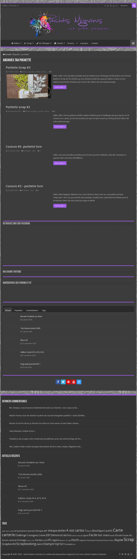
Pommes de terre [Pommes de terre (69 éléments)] (102, 540)
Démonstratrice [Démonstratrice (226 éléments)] (61, 535)
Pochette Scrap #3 (18, 67)
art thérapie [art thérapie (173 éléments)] (50, 530)
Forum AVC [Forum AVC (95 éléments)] (127, 535)
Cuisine (58, 43)
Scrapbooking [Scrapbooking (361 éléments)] (26, 544)
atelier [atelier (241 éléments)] (62, 530)
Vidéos (16, 43)
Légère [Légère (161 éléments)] (55, 540)
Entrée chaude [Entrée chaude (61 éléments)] (77, 536)
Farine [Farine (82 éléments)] (112, 535)
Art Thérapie (43, 43)
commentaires (32, 310)
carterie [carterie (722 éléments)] (8, 535)
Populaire (18, 310)
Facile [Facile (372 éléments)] (93, 535)
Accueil (6, 43)
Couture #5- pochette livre (24, 146)
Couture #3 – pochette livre (24, 186)
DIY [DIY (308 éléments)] (48, 535)
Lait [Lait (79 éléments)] (44, 540)
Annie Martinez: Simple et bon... (22, 431)
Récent (8, 310)
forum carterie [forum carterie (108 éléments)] (9, 540)
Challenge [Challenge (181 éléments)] (21, 535)
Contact (94, 43)
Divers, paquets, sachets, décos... (34, 72)
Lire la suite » (60, 87)
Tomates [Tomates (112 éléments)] (68, 544)
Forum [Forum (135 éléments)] (118, 535)
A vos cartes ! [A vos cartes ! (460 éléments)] (76, 530)
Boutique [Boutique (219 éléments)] (98, 530)
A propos (84, 43)
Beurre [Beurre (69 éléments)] (89, 531)
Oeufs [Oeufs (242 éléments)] (75, 540)
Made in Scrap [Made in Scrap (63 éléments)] (65, 540)
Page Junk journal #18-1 (30, 364)
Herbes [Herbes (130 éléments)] (39, 540)
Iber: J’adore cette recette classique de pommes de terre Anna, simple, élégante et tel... (45, 447)
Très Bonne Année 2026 (30, 328)
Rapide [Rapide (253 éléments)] (119, 540)
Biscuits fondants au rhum (31, 316)
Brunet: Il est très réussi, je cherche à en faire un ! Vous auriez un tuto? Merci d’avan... (44, 423)
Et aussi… (72, 43)
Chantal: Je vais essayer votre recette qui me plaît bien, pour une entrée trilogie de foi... (45, 439)
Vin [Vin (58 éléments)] (74, 544)
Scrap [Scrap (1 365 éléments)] (129, 539)
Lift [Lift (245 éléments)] (48, 540)
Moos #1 (24, 340)
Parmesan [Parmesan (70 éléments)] (91, 540)
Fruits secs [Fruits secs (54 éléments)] (31, 540)
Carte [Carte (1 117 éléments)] (118, 530)
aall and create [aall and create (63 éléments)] (8, 531)
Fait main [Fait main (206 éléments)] (103, 535)
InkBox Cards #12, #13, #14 (32, 352)
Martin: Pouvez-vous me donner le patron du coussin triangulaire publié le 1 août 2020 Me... (47, 415)
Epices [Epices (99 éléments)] (86, 535)
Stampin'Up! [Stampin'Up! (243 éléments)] (51, 544)
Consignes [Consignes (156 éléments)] (32, 535)
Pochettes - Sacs (29, 151)
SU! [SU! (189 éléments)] (62, 544)
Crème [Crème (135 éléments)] (42, 535)
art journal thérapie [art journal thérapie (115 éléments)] (34, 531)
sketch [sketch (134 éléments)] (39, 544)
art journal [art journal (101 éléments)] (19, 531)
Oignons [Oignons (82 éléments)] (82, 540)
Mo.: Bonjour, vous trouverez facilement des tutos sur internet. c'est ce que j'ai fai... (43, 408)
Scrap (28, 43)
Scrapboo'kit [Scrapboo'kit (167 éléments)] (9, 544)
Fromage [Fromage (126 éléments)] (21, 540)
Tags (44, 310)
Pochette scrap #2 (18, 107)
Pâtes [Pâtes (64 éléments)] (112, 540)
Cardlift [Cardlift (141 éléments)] (108, 530)
